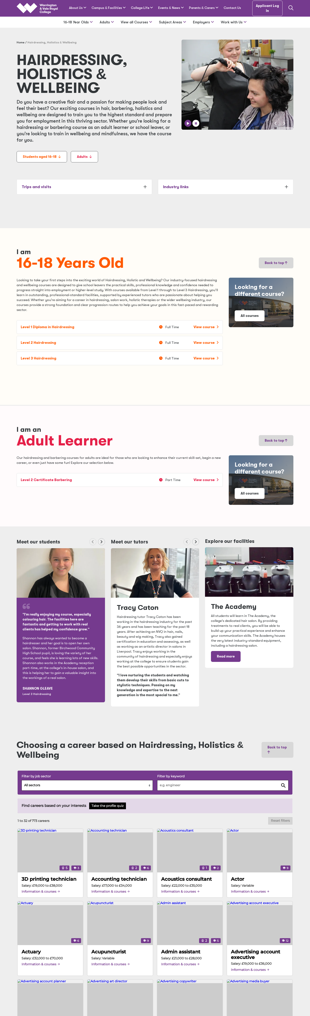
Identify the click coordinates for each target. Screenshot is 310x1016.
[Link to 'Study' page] (261, 302)
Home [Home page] (21, 42)
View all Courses (136, 22)
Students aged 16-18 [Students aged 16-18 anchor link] (42, 157)
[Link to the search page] (290, 8)
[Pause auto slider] (195, 123)
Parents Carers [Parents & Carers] (203, 8)
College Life (142, 8)
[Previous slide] (275, 123)
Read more (226, 656)
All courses (250, 316)
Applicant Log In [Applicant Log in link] (267, 8)
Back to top (276, 263)
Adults (107, 22)
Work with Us (234, 22)
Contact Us (232, 8)
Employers (203, 22)
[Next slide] (284, 123)
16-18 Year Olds (78, 22)
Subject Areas (172, 22)
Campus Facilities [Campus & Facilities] (109, 8)
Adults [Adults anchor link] (84, 157)
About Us (77, 8)
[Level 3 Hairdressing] (120, 358)
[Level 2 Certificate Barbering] (120, 480)
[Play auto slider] (187, 123)
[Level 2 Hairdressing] (120, 343)
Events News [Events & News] (171, 8)
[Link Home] (37, 8)
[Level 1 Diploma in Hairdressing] (120, 327)
